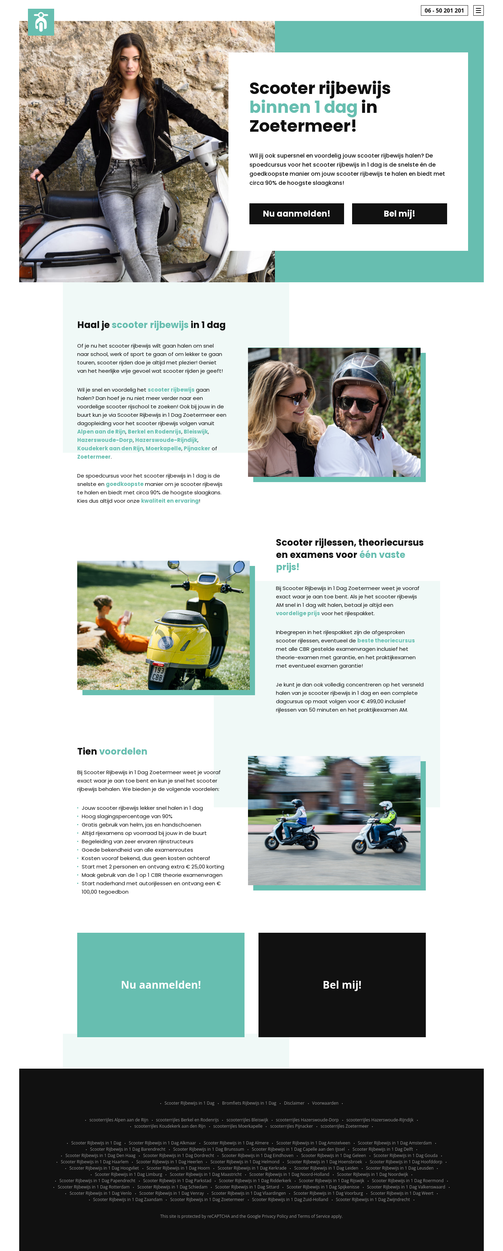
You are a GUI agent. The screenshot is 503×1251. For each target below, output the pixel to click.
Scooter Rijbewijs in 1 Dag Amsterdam (395, 1143)
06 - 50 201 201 (444, 10)
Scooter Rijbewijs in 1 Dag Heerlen (169, 1162)
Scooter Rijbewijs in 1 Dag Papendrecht (97, 1181)
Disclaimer (294, 1103)
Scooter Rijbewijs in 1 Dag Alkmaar (162, 1143)
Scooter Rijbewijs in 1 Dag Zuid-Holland (290, 1199)
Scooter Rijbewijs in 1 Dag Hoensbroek (324, 1162)
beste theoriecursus (386, 640)
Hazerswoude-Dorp (105, 440)
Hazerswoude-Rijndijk (166, 440)
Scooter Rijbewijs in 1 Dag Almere (236, 1143)
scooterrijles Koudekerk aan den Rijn (170, 1126)
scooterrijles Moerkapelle (238, 1126)
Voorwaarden (325, 1103)
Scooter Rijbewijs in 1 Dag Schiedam (172, 1187)
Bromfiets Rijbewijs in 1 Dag (249, 1103)
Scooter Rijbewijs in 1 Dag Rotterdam (94, 1187)
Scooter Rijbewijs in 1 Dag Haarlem (95, 1162)
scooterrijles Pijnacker (291, 1126)
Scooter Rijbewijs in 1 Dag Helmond (244, 1162)
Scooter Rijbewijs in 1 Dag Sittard (247, 1187)
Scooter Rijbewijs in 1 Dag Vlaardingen (249, 1193)
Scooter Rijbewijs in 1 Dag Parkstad (177, 1181)
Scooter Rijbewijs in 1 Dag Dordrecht (178, 1155)
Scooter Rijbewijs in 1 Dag (189, 1103)
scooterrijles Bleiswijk (247, 1120)
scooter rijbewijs (171, 389)
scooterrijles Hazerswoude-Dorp (307, 1120)
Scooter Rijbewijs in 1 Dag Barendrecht (128, 1149)
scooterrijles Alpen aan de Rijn (118, 1120)
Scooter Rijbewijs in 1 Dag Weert (402, 1193)
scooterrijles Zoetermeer (345, 1126)
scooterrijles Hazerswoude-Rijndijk (380, 1120)
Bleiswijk (196, 431)
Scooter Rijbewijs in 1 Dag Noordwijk (372, 1174)
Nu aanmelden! (296, 213)
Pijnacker (197, 448)
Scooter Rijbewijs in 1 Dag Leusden (400, 1168)
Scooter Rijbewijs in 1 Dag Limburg (128, 1174)
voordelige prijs (298, 613)
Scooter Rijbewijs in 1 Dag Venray (171, 1193)
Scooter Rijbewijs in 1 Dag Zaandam (128, 1199)
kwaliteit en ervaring (170, 500)
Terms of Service (314, 1216)
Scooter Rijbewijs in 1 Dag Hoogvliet (104, 1168)
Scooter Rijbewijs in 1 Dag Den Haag (100, 1155)
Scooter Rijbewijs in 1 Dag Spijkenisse (323, 1187)
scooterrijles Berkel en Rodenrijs (187, 1120)
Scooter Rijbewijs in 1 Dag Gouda (406, 1155)
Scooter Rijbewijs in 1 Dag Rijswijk (331, 1181)
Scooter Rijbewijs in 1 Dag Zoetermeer (207, 1199)
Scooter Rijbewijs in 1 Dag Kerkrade (252, 1168)
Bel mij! (399, 213)
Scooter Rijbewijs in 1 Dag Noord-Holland (289, 1174)
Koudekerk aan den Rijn (110, 448)
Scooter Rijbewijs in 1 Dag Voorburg (328, 1193)
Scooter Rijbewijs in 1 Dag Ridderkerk (255, 1181)
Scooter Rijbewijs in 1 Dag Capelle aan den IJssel (298, 1149)
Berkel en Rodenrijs (154, 431)
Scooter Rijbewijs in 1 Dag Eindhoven (257, 1155)
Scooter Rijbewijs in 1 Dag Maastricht (205, 1174)
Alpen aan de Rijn (101, 431)
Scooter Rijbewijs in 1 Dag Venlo (101, 1193)
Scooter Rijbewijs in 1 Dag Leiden (326, 1168)
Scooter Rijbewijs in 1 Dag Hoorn (178, 1168)
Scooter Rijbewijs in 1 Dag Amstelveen (313, 1143)
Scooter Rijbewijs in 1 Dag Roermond (408, 1181)
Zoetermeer (94, 456)
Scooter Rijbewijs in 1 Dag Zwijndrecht (373, 1199)
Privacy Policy (275, 1216)
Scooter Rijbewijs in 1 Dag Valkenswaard (406, 1187)
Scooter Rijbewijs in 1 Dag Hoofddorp (406, 1162)
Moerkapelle (163, 448)
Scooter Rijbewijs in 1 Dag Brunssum (208, 1149)
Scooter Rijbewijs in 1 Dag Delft (382, 1149)
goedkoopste (125, 484)
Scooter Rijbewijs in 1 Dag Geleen (333, 1155)
